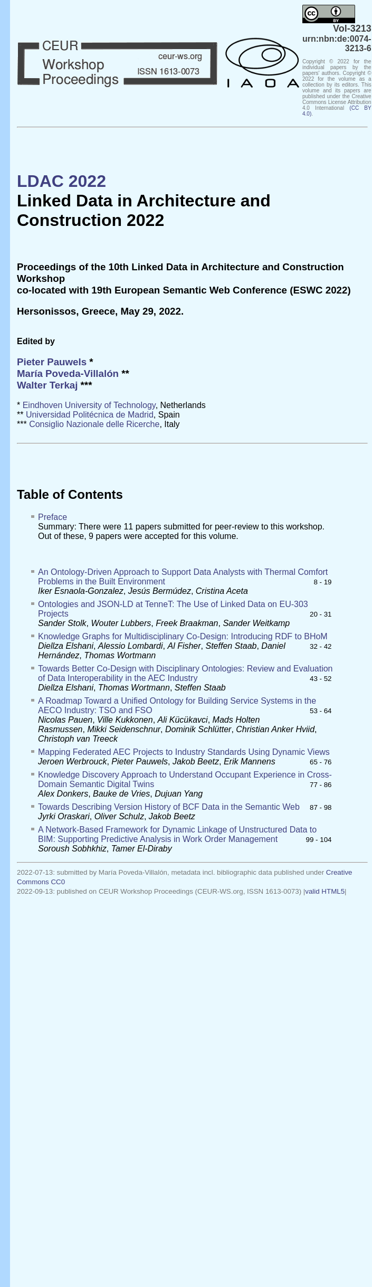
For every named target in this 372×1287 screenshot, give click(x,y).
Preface (52, 517)
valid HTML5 (325, 891)
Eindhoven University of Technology (89, 405)
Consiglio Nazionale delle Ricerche (94, 424)
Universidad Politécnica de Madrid (90, 414)
